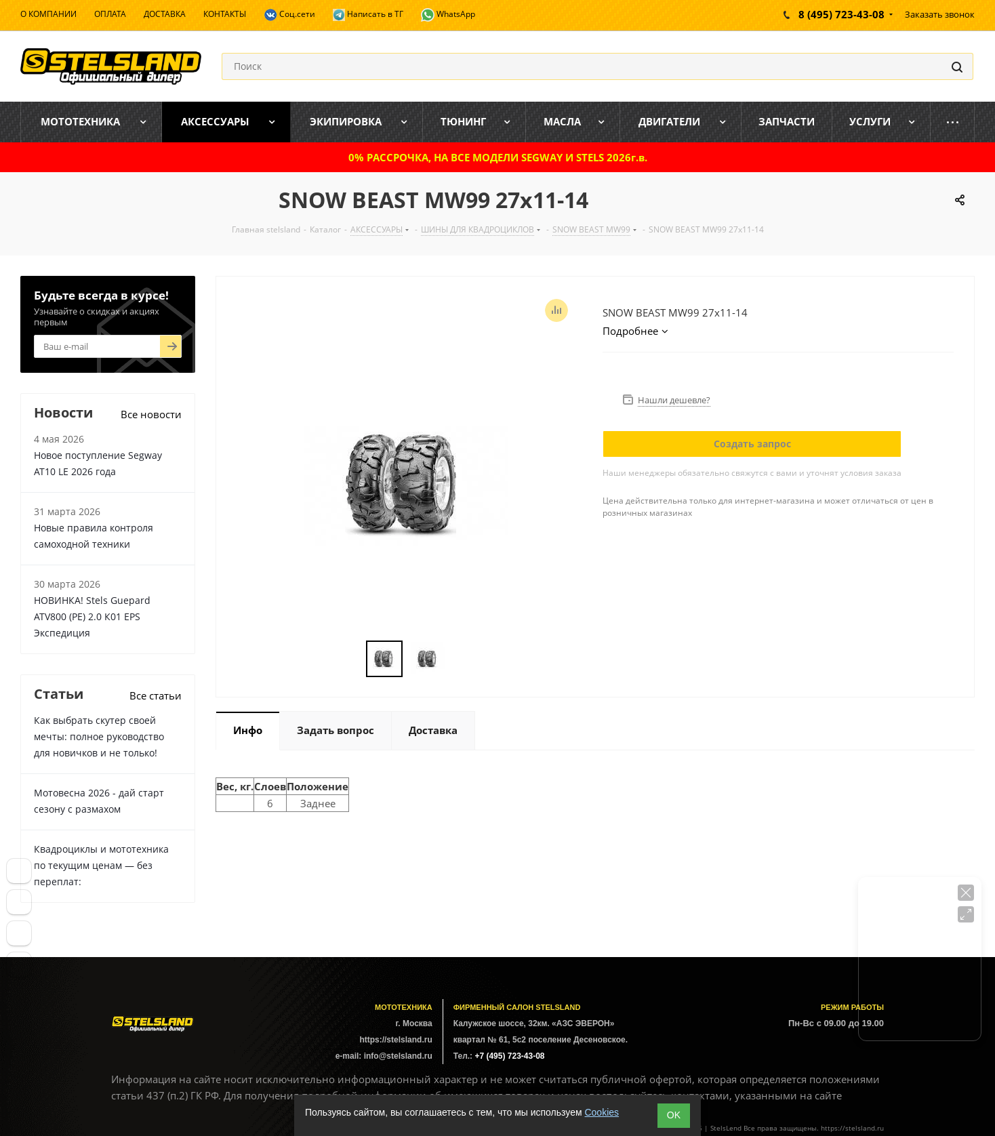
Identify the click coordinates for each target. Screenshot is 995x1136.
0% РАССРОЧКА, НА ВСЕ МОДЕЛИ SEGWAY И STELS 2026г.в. (497, 157)
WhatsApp (448, 15)
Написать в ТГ (368, 14)
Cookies (601, 1112)
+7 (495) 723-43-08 (509, 1056)
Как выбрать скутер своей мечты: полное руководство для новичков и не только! (99, 736)
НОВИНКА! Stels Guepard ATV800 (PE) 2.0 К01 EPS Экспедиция (92, 616)
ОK (674, 1115)
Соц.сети (289, 15)
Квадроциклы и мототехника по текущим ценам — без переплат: (101, 865)
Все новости (151, 414)
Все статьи (155, 695)
